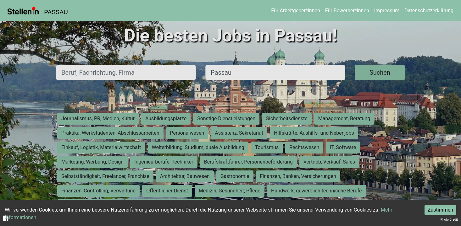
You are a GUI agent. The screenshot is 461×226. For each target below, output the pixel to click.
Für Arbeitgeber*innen (295, 10)
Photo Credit (449, 219)
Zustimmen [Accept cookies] (440, 210)
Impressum (387, 10)
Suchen (379, 72)
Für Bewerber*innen (347, 10)
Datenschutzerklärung (428, 10)
